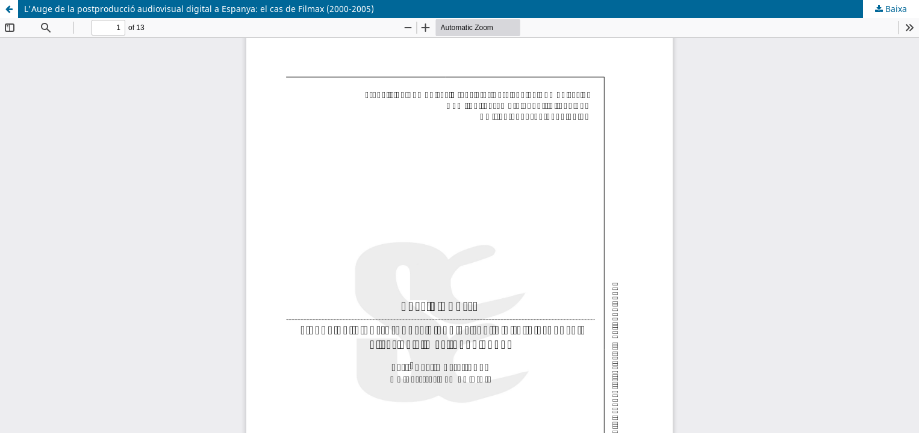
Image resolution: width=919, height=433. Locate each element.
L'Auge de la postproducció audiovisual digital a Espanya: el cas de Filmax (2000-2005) (199, 8)
